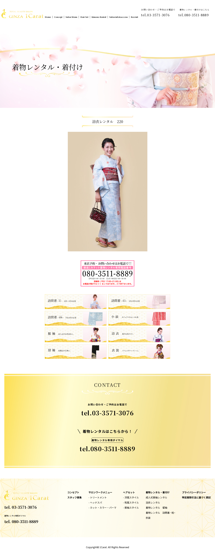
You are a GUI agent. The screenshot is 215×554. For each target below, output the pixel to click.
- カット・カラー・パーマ (102, 507)
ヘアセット (129, 492)
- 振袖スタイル (131, 507)
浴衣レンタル (153, 502)
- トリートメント (98, 497)
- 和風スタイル (131, 502)
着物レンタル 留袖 (156, 507)
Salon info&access (118, 17)
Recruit (134, 17)
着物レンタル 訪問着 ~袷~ (160, 512)
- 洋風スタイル (131, 497)
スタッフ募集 (74, 497)
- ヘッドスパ (95, 502)
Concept (58, 17)
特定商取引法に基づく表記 (196, 497)
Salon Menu (71, 17)
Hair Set (84, 17)
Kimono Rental (99, 17)
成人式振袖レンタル (156, 497)
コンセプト (73, 492)
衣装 (148, 517)
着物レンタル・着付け (158, 492)
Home (48, 17)
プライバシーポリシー (194, 492)
